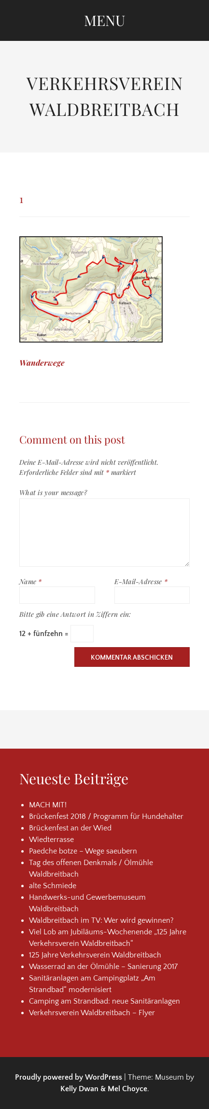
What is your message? (53, 492)
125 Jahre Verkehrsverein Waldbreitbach (95, 955)
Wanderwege (42, 362)
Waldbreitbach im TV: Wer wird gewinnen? (101, 920)
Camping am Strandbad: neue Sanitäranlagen (104, 1001)
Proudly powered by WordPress (68, 1077)
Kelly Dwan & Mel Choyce (103, 1088)
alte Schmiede (52, 885)
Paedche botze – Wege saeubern (83, 851)
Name (30, 581)
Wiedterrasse (51, 839)
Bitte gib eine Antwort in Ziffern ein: (75, 614)
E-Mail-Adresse (140, 581)
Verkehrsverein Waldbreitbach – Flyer (92, 1012)
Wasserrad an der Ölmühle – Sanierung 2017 (103, 966)
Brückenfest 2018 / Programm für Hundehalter (106, 816)
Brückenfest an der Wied (70, 828)
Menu (104, 20)
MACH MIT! (48, 805)
